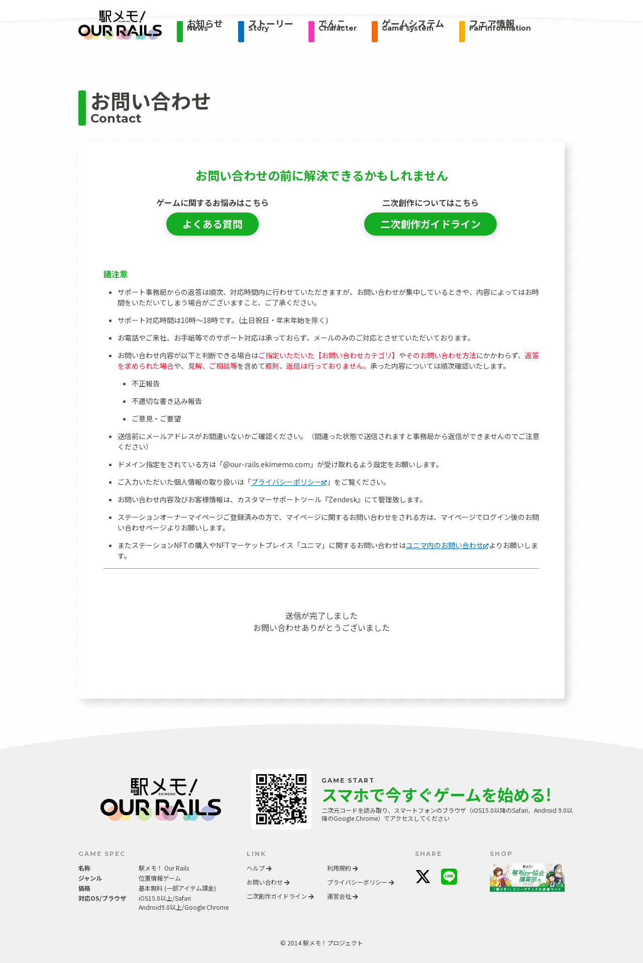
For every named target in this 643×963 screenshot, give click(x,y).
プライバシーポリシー (289, 482)
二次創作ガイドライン (430, 224)
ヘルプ (259, 868)
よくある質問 (212, 224)
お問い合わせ (268, 882)
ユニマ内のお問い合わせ (447, 545)
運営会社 (342, 896)
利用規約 (342, 868)
